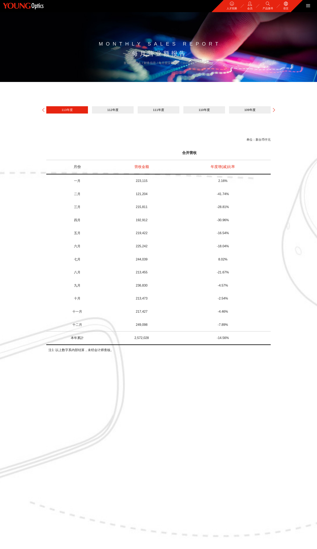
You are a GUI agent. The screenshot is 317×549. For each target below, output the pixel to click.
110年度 (204, 109)
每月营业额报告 (169, 63)
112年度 (112, 109)
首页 (127, 63)
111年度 (158, 109)
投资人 (137, 63)
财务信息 (150, 63)
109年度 (249, 109)
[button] (274, 110)
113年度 (187, 63)
